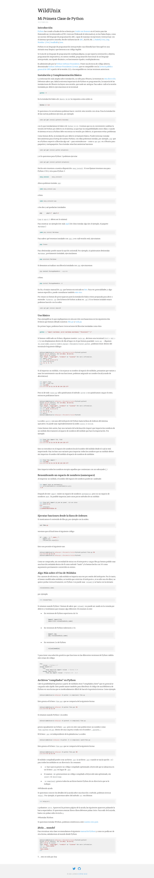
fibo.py (71, 322)
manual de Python (87, 831)
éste (85, 290)
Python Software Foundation (68, 64)
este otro (78, 292)
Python (41, 31)
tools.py (78, 322)
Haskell (98, 40)
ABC (81, 40)
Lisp (107, 40)
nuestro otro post (91, 822)
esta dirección (110, 79)
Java (61, 42)
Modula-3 (41, 42)
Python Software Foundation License (63, 67)
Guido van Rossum (82, 31)
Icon (103, 40)
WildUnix (49, 10)
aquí (67, 224)
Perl (48, 42)
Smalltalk (54, 42)
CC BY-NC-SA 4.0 (82, 874)
